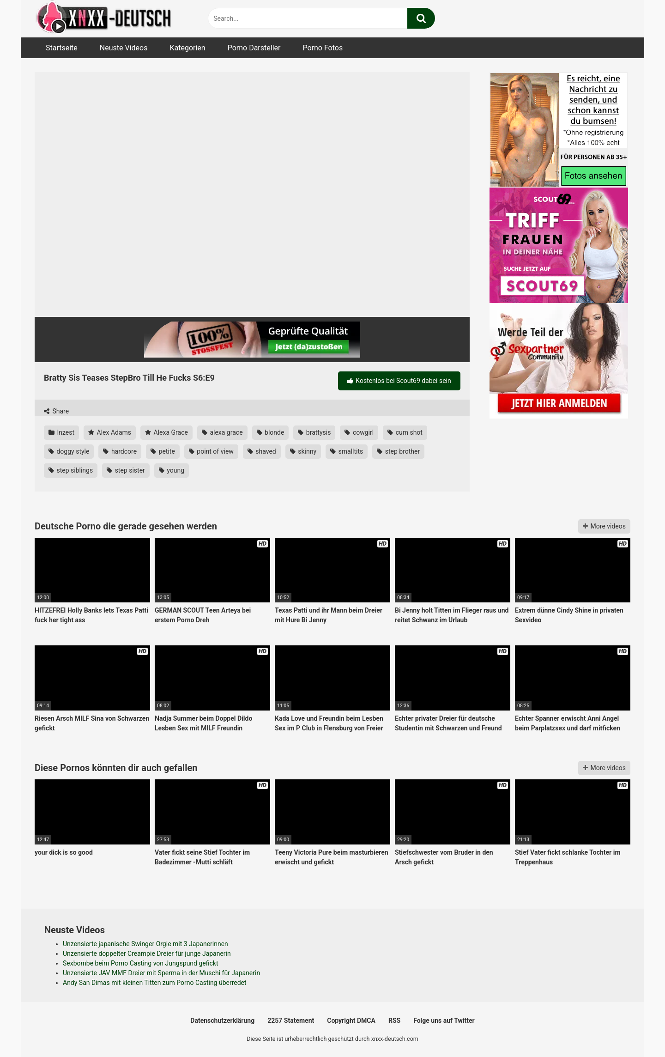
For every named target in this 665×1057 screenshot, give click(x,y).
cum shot (405, 432)
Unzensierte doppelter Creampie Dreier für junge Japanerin (147, 953)
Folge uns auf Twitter (443, 1020)
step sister (126, 470)
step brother (398, 451)
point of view (211, 451)
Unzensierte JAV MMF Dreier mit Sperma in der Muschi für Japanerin (161, 973)
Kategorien (187, 47)
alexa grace (222, 432)
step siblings (70, 470)
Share (56, 411)
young (171, 470)
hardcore (120, 451)
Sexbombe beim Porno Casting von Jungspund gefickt (140, 963)
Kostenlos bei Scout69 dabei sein (399, 380)
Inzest (61, 432)
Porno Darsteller (254, 47)
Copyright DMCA (351, 1020)
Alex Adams (109, 432)
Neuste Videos (124, 47)
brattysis (314, 432)
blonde (270, 432)
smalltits (346, 451)
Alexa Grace (166, 432)
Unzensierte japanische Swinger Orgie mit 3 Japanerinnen (145, 944)
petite (163, 451)
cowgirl (359, 432)
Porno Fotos (322, 47)
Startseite (62, 47)
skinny (303, 451)
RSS (394, 1020)
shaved (262, 451)
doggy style (68, 451)
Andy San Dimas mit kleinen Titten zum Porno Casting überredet (155, 982)
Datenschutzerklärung (222, 1020)
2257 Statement (290, 1020)
